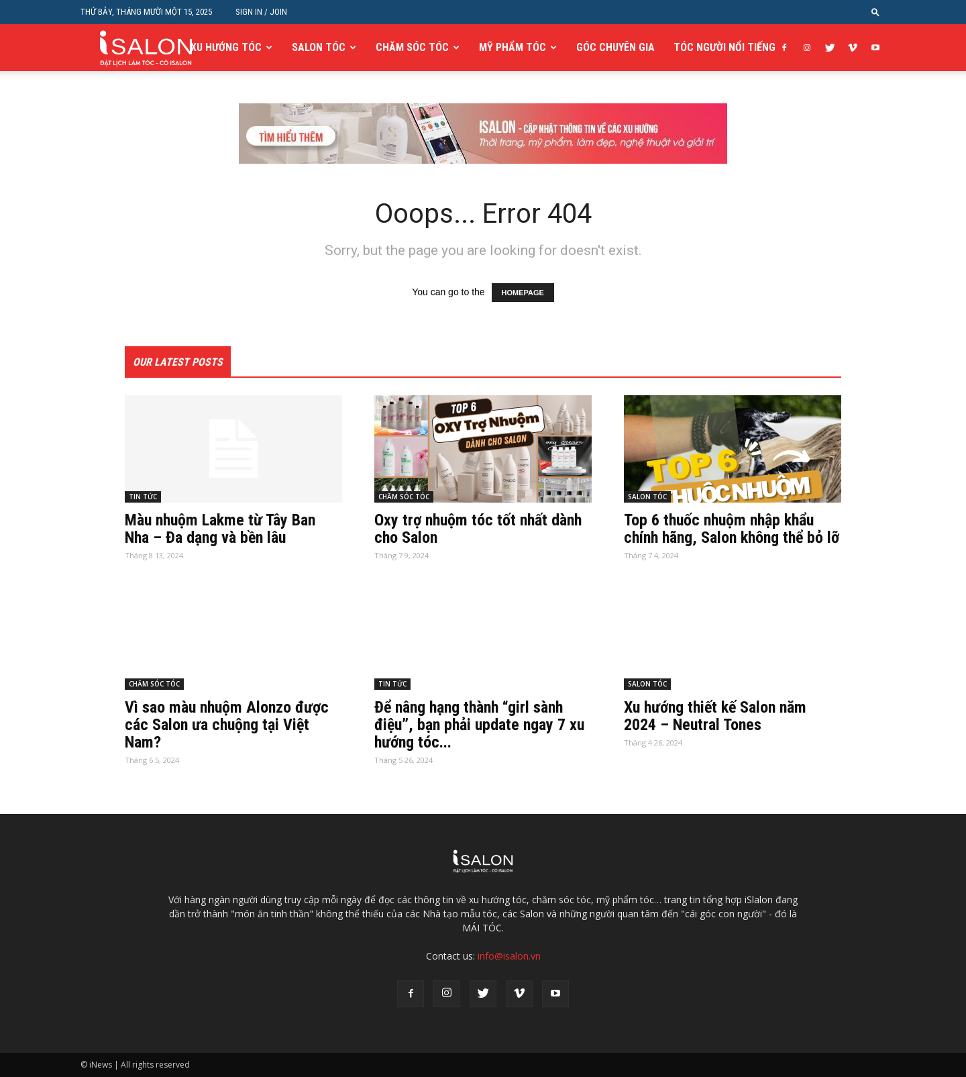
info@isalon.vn (509, 956)
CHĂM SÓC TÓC (412, 47)
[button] (875, 12)
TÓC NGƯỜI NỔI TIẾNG (724, 47)
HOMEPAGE (523, 293)
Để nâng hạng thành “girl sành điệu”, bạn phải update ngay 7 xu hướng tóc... (479, 725)
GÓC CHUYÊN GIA (615, 47)
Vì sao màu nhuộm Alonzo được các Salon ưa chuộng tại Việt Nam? (227, 725)
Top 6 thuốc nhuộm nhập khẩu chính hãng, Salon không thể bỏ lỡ (731, 529)
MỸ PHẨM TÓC (512, 47)
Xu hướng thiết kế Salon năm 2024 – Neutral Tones (715, 716)
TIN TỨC (143, 496)
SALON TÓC (318, 47)
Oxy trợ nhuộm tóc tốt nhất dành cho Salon (478, 529)
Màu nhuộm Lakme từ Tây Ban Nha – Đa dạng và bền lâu (220, 529)
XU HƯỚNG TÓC (226, 47)
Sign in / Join (261, 12)
